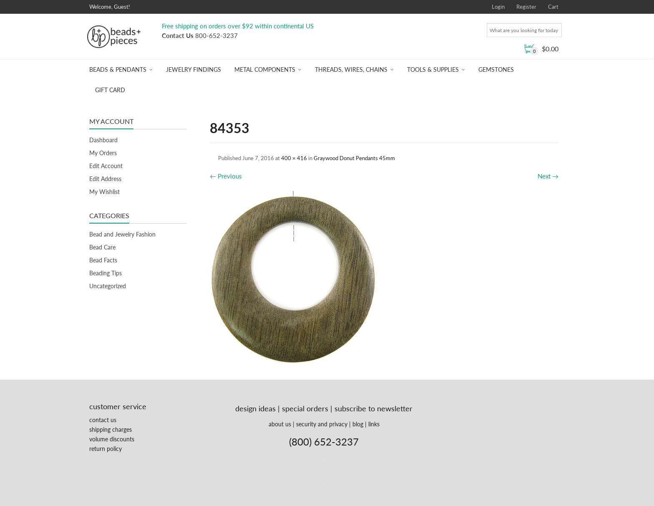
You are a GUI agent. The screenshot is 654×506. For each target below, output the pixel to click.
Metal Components (264, 69)
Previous (226, 176)
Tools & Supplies (433, 69)
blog (357, 424)
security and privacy (321, 424)
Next (548, 176)
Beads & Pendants (117, 69)
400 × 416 (294, 158)
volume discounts (111, 439)
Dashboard (103, 139)
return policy (105, 448)
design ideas (255, 408)
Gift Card (110, 89)
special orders (305, 408)
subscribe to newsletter (374, 408)
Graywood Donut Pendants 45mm (354, 158)
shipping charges (110, 429)
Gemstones (496, 69)
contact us (102, 419)
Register (526, 6)
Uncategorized (107, 286)
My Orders (103, 152)
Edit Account (106, 165)
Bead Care (102, 247)
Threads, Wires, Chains (351, 69)
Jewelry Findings (193, 69)
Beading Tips (105, 273)
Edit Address (105, 178)
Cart (553, 6)
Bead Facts (103, 260)
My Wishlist (104, 191)
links (374, 424)
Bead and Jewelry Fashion (122, 234)
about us (280, 424)
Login (498, 6)
